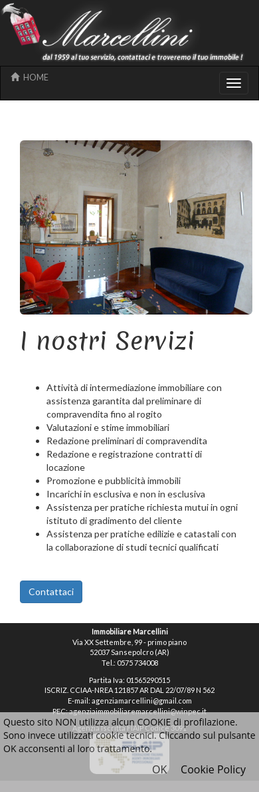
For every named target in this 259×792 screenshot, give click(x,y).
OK (159, 769)
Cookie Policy (213, 769)
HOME (29, 77)
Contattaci (51, 591)
